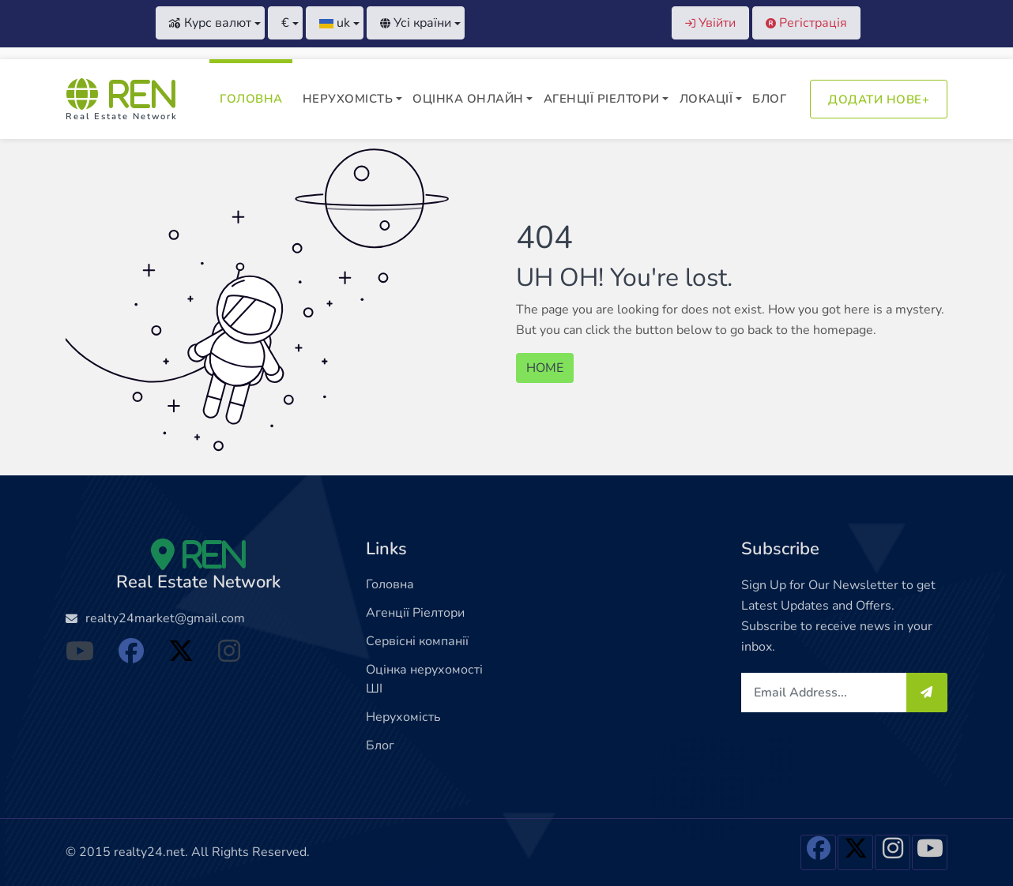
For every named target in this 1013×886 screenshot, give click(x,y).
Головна (251, 99)
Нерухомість (348, 99)
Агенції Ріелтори (602, 99)
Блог (769, 99)
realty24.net (149, 852)
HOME (544, 368)
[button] (285, 22)
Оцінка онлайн (468, 99)
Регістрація (806, 23)
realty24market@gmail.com (165, 618)
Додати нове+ (878, 99)
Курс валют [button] (210, 23)
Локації (706, 99)
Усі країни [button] (415, 23)
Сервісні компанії (417, 641)
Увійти (710, 23)
